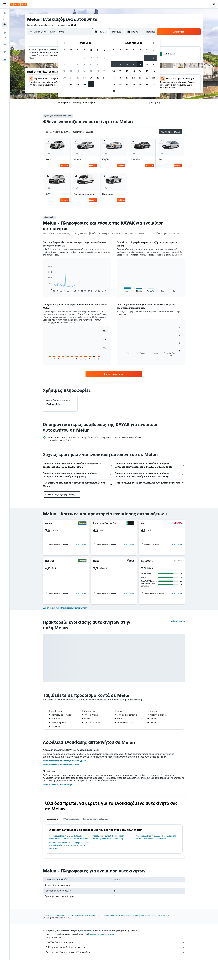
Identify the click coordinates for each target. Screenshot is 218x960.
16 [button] (84, 71)
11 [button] (98, 64)
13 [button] (64, 71)
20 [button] (64, 77)
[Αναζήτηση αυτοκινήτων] (4, 24)
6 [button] (64, 64)
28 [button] (71, 84)
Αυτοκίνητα (61, 915)
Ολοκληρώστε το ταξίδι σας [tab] (95, 819)
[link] (114, 374)
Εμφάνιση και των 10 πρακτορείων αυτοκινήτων (65, 608)
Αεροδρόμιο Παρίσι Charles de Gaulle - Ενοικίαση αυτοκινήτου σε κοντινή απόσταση (69, 837)
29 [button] (77, 84)
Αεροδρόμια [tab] (52, 819)
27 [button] (64, 84)
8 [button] (77, 64)
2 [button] (84, 57)
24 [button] (91, 77)
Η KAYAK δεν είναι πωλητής (115, 942)
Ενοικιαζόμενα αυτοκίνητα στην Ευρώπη (84, 915)
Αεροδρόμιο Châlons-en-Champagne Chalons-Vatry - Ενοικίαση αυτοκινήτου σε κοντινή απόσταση (69, 845)
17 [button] (91, 71)
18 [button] (98, 71)
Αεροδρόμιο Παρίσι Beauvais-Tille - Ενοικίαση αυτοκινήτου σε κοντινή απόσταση (156, 837)
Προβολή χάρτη (177, 621)
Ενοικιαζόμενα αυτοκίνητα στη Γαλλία (117, 915)
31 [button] (91, 84)
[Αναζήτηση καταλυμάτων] (4, 18)
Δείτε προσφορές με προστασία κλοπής (61, 764)
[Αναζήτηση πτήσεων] (4, 13)
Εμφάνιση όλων (80, 544)
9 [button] (84, 64)
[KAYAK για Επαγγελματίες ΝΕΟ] (4, 44)
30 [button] (84, 84)
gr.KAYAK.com (48, 915)
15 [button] (78, 71)
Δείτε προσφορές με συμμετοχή (57, 784)
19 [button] (104, 71)
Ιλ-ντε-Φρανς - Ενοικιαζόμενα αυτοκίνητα (151, 915)
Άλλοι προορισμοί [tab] (71, 819)
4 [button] (97, 57)
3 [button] (91, 57)
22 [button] (77, 77)
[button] (5, 4)
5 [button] (104, 57)
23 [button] (84, 77)
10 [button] (91, 64)
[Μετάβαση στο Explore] (4, 32)
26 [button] (104, 77)
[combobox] (40, 25)
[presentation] (165, 514)
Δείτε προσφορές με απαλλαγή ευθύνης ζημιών (64, 760)
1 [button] (77, 57)
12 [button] (104, 64)
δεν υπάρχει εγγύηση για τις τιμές (101, 934)
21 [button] (71, 77)
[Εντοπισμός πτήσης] (4, 38)
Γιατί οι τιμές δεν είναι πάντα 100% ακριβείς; (115, 952)
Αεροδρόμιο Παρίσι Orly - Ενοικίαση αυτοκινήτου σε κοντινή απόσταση (108, 837)
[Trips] (4, 52)
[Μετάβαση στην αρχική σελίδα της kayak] (18, 4)
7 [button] (71, 64)
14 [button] (71, 71)
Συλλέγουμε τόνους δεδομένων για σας (115, 947)
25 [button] (97, 77)
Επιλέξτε (64, 165)
